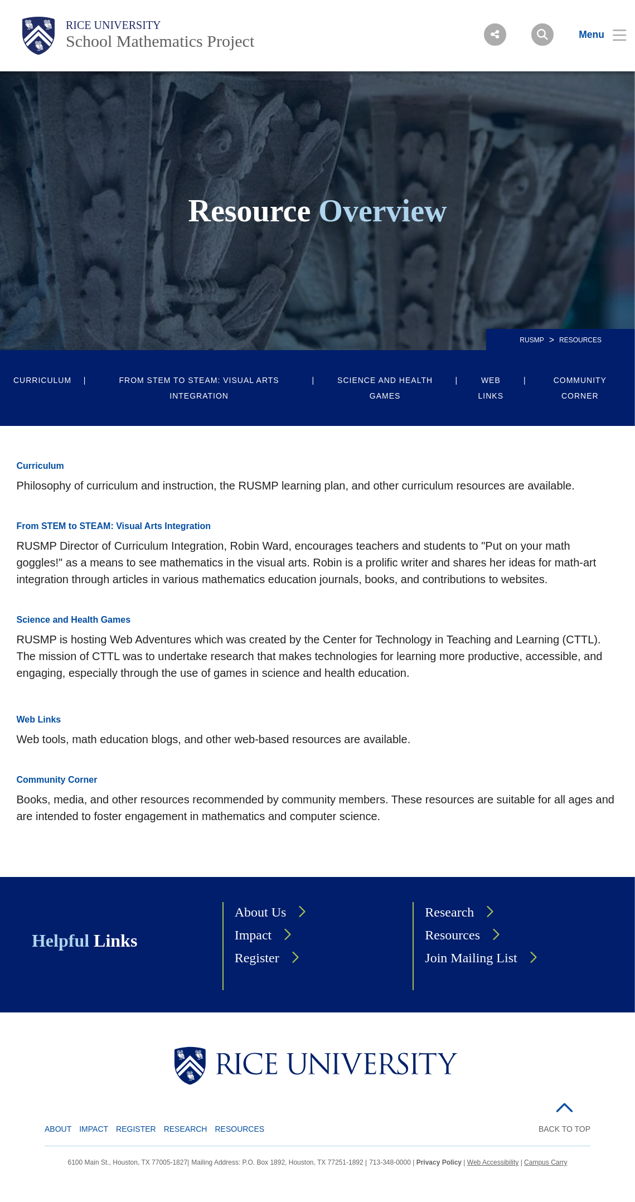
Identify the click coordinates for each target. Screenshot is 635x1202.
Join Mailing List (471, 958)
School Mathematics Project (160, 41)
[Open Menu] (596, 34)
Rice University (113, 25)
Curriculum (42, 380)
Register (257, 958)
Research (449, 912)
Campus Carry (545, 1162)
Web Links (490, 388)
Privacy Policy (439, 1162)
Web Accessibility (492, 1162)
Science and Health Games (385, 388)
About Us (261, 912)
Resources (452, 935)
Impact (253, 935)
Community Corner (580, 388)
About (58, 1129)
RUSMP (532, 340)
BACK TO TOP (564, 1129)
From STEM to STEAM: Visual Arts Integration (199, 388)
